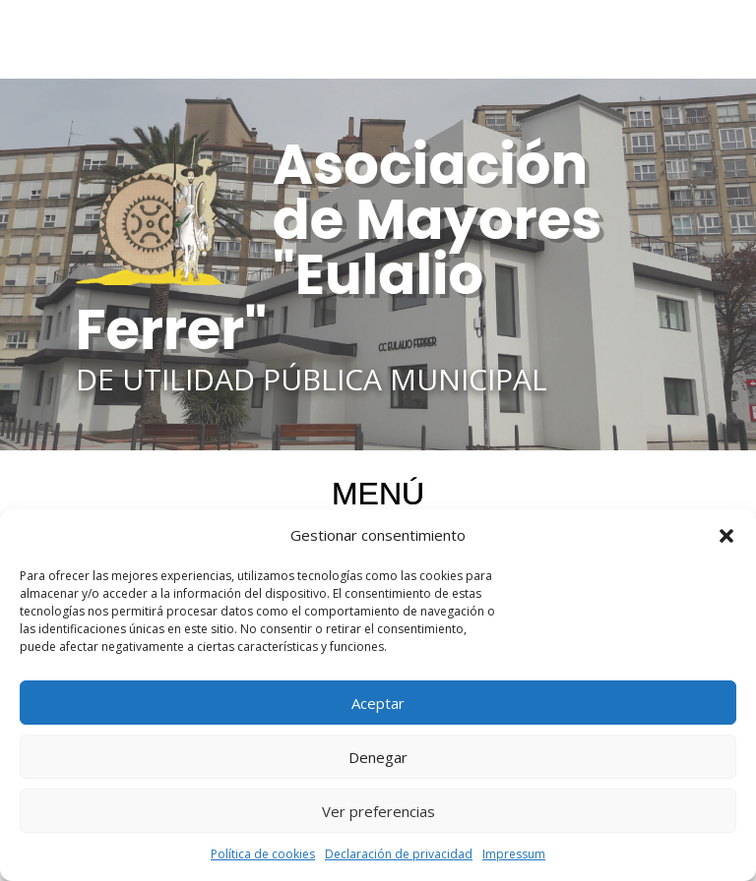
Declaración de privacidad (398, 854)
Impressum (513, 854)
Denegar (378, 757)
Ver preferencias (378, 811)
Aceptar (378, 703)
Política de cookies (263, 854)
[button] (726, 536)
